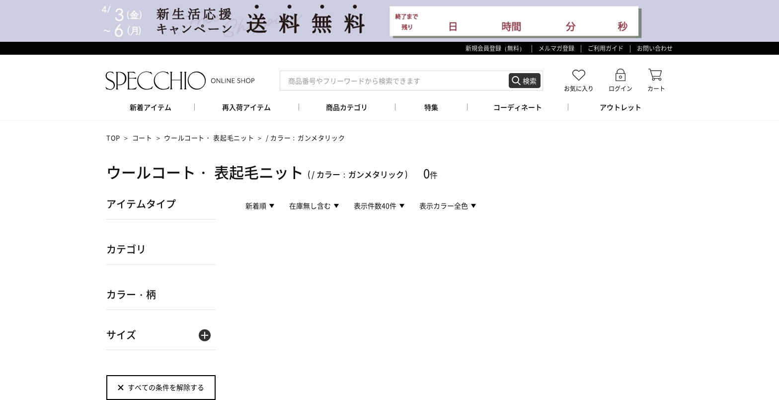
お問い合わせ (655, 48)
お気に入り (579, 88)
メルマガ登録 (556, 48)
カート (656, 88)
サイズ (121, 334)
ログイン (620, 88)
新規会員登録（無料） (495, 48)
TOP (113, 137)
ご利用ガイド (605, 48)
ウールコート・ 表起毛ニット (209, 137)
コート (142, 137)
